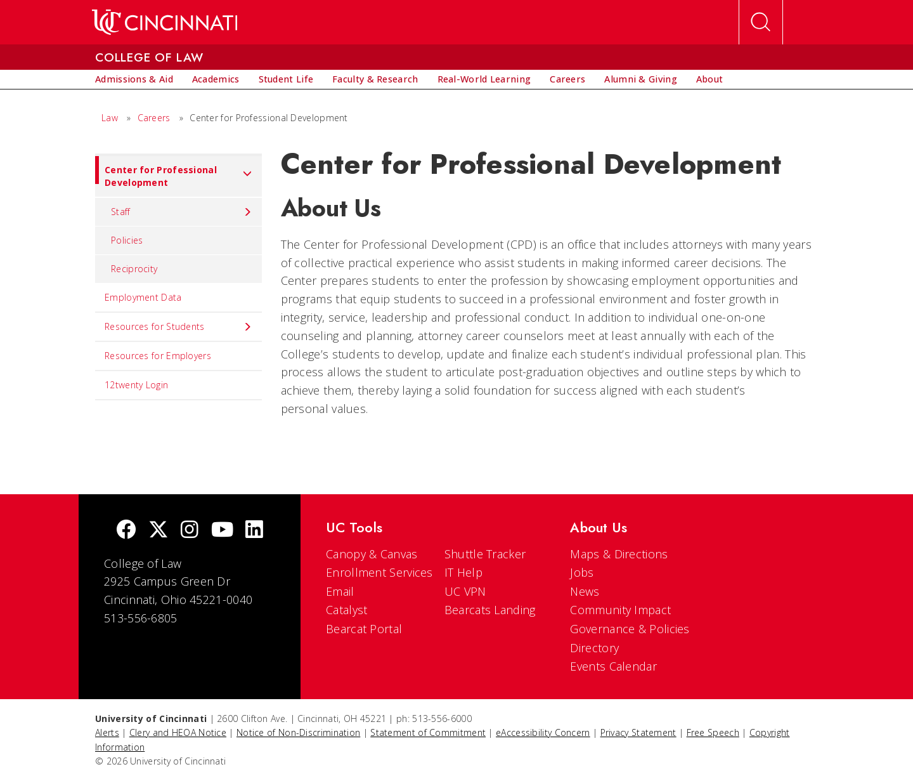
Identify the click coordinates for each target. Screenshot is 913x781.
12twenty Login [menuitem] (136, 385)
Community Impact (620, 609)
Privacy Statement (638, 732)
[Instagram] (189, 531)
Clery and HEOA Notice (177, 732)
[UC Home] (164, 22)
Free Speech (713, 732)
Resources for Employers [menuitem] (158, 356)
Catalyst (346, 609)
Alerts (107, 732)
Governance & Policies (629, 628)
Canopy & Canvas (372, 553)
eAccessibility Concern (543, 732)
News (584, 591)
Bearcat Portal (364, 628)
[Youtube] (222, 531)
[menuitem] (134, 79)
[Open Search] (761, 22)
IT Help (463, 572)
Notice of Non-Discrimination (298, 732)
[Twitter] (158, 531)
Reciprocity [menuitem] (134, 269)
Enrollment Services (379, 572)
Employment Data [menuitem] (143, 297)
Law (109, 118)
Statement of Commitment (428, 732)
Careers (154, 118)
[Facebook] (126, 531)
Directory (594, 647)
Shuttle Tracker (485, 553)
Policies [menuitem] (127, 240)
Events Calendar (613, 666)
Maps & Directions (619, 553)
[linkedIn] (254, 531)
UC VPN (465, 591)
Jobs (581, 572)
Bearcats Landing (490, 609)
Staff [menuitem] (181, 211)
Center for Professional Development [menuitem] (173, 172)
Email (340, 591)
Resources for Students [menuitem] (178, 326)
